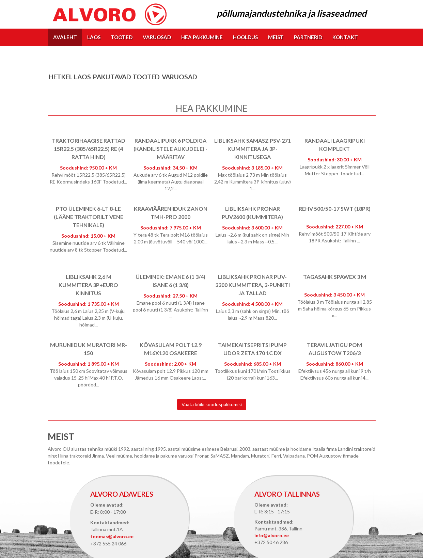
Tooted (121, 37)
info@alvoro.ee (271, 535)
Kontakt (345, 37)
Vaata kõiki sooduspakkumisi (212, 404)
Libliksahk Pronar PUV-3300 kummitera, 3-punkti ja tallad (252, 284)
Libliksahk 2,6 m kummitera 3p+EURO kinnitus (88, 284)
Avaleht (65, 37)
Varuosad (157, 37)
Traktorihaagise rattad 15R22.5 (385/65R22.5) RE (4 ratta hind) (88, 148)
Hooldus (245, 37)
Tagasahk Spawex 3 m (334, 276)
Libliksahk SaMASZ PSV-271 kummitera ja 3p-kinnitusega (252, 148)
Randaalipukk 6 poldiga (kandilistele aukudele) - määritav (170, 148)
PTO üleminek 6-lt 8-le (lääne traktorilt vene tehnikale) (88, 216)
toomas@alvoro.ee (112, 536)
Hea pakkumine (202, 37)
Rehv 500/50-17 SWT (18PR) (335, 208)
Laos (93, 37)
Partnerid (308, 37)
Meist (276, 37)
